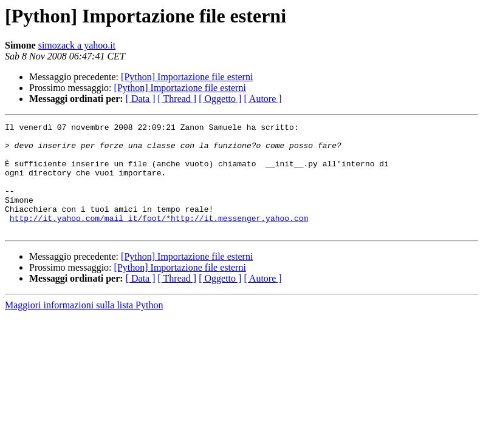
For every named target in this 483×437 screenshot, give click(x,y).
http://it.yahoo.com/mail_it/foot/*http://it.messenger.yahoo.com (159, 237)
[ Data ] (141, 98)
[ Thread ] (177, 98)
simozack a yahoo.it (77, 45)
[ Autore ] (262, 98)
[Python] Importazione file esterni (187, 77)
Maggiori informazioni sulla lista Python (84, 327)
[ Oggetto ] (220, 98)
